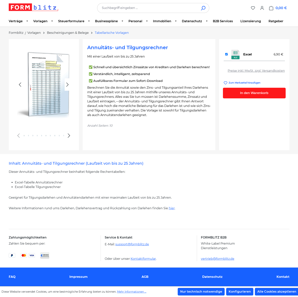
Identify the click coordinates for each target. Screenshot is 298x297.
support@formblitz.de (132, 244)
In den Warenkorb (254, 93)
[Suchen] (203, 8)
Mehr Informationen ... (131, 291)
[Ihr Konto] (262, 8)
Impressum (78, 277)
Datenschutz (212, 277)
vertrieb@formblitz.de (217, 259)
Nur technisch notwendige (201, 291)
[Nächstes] (67, 84)
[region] (44, 93)
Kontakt (283, 277)
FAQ (12, 277)
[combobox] (147, 8)
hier (172, 208)
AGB (145, 277)
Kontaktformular (143, 259)
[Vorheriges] (20, 84)
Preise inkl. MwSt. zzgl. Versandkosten (256, 71)
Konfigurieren (240, 291)
